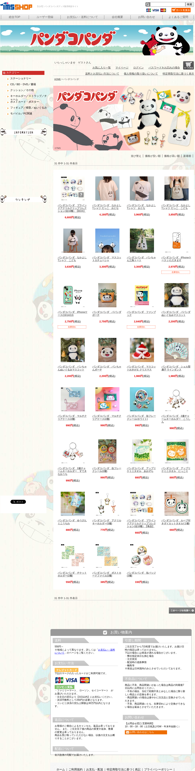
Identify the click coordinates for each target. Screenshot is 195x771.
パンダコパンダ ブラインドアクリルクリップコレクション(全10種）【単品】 (141, 523)
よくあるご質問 (178, 17)
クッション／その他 (22, 90)
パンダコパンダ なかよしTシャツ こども (72, 259)
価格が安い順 (153, 155)
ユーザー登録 (44, 17)
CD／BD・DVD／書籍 (23, 84)
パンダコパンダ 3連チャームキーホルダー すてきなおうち (72, 471)
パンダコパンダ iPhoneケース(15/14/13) (72, 313)
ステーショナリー (20, 78)
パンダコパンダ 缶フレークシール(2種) (106, 470)
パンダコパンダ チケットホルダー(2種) (72, 574)
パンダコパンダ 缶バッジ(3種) (141, 574)
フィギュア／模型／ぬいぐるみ (28, 107)
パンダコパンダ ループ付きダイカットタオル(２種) (175, 522)
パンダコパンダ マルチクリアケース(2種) (72, 417)
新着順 (187, 155)
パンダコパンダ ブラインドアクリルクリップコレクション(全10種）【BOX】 (72, 208)
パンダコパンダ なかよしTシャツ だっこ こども (175, 207)
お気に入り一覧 (101, 67)
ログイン (138, 67)
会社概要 (117, 17)
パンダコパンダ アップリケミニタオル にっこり (175, 470)
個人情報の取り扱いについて (141, 73)
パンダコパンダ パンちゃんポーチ (106, 368)
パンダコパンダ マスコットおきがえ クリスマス (141, 368)
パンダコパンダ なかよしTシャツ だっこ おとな (106, 207)
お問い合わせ (146, 17)
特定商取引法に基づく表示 (178, 73)
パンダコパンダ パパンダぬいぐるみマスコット (175, 313)
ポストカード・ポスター (24, 101)
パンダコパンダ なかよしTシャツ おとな (141, 207)
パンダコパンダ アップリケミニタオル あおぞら (141, 470)
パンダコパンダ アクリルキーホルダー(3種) (106, 522)
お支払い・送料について (82, 17)
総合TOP (14, 17)
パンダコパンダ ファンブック (141, 313)
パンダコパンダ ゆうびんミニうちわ (72, 522)
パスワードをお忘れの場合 (164, 67)
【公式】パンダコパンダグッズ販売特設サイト (16, 6)
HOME (57, 79)
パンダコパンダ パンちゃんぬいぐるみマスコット (72, 368)
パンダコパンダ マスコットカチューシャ (106, 259)
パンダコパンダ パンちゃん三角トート (141, 259)
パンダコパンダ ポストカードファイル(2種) (106, 574)
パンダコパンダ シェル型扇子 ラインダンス (175, 368)
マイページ (121, 67)
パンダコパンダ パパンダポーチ (106, 313)
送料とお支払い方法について (102, 73)
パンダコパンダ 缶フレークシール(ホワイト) (141, 417)
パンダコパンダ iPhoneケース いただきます (176, 259)
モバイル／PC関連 (21, 113)
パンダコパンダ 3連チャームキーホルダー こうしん (175, 419)
